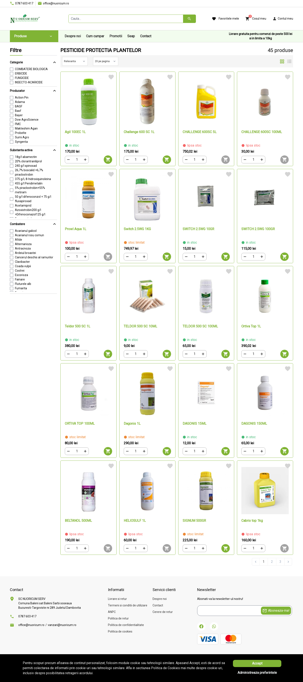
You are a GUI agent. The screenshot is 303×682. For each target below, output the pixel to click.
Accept (257, 663)
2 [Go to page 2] (272, 562)
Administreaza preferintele (257, 673)
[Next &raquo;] (288, 562)
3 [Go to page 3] (280, 562)
